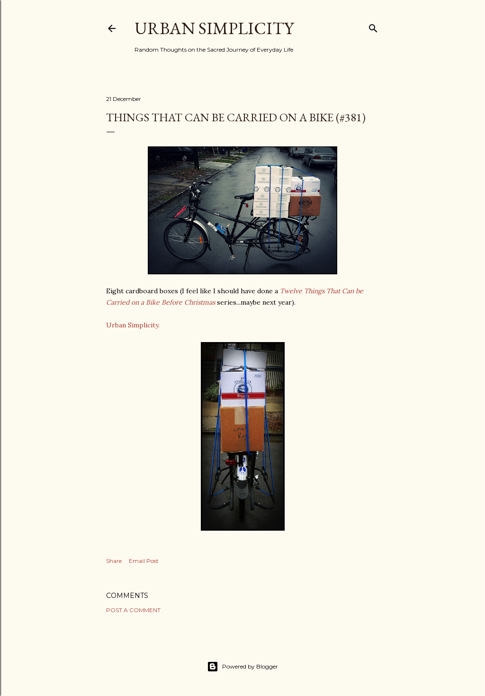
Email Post (144, 560)
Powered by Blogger (242, 666)
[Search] (373, 26)
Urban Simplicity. (133, 325)
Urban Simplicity (214, 28)
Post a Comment (133, 610)
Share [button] (114, 560)
